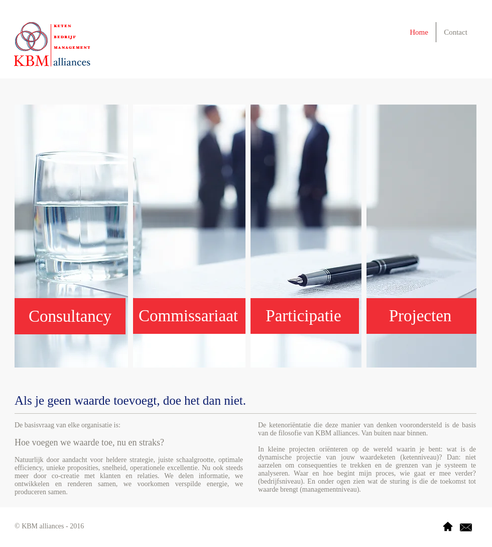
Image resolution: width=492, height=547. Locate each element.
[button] (303, 316)
